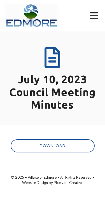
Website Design (35, 182)
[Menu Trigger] (94, 15)
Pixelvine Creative (68, 182)
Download (53, 145)
